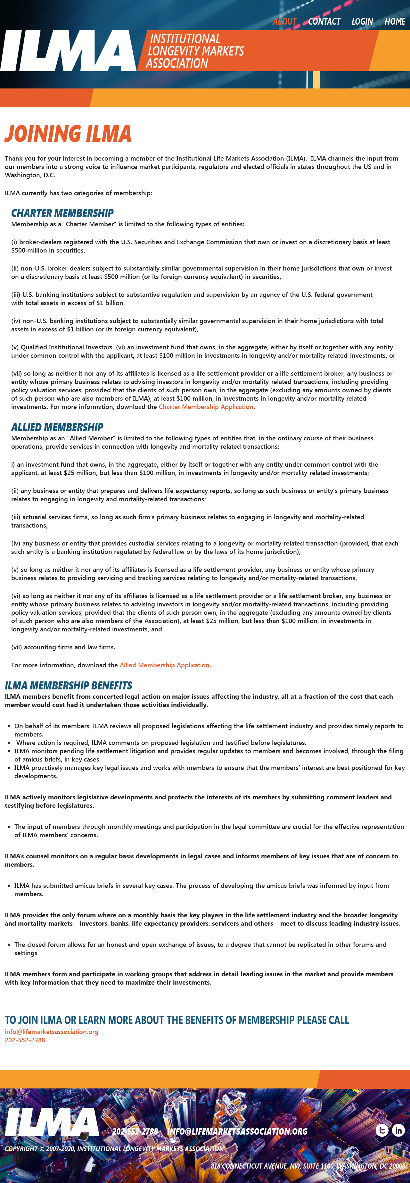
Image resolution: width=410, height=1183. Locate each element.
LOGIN (362, 20)
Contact (324, 20)
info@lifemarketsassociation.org (51, 1030)
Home (395, 20)
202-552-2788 (25, 1039)
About (285, 20)
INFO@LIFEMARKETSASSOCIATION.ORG (239, 1130)
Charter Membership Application (206, 406)
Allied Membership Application (164, 664)
